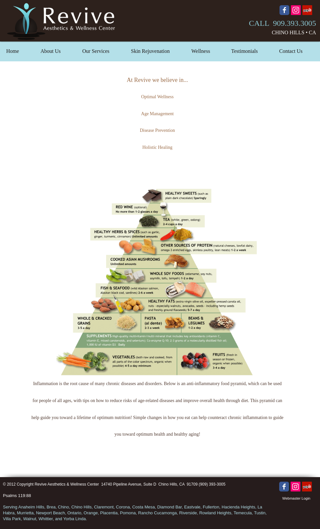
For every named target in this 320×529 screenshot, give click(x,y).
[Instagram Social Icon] (296, 10)
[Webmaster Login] (296, 498)
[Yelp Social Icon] (307, 10)
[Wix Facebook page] (284, 10)
